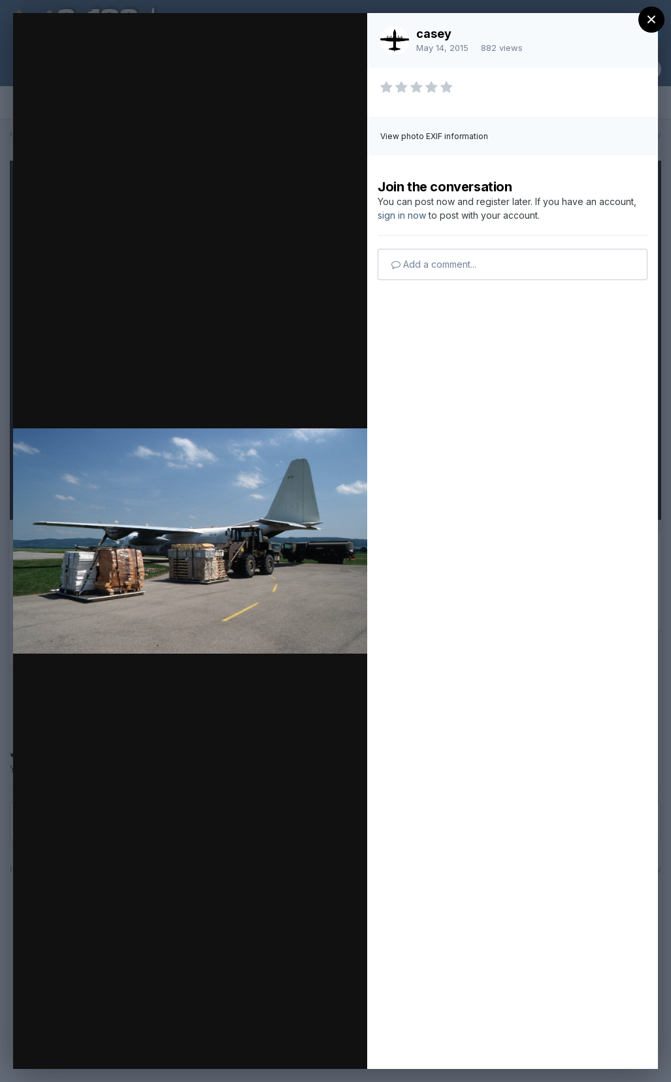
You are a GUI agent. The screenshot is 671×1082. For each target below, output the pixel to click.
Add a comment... (433, 264)
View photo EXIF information (434, 136)
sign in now (402, 215)
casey (433, 33)
